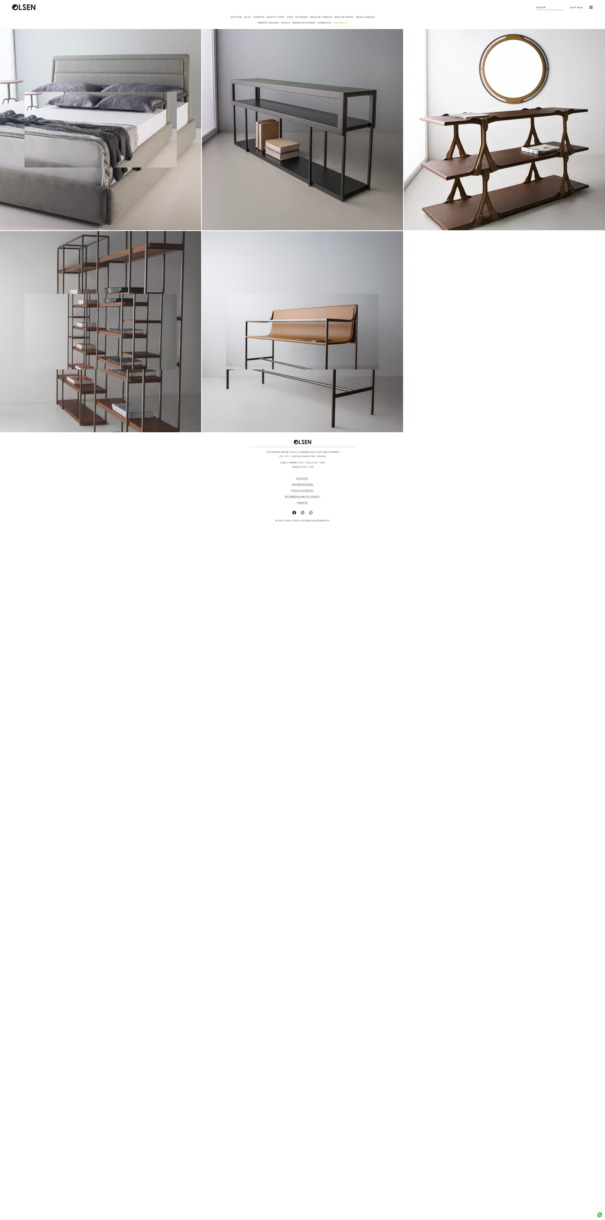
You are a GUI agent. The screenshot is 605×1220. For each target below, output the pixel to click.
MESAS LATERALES (365, 17)
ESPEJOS (285, 23)
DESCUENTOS (340, 23)
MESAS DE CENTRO (344, 17)
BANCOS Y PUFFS (275, 17)
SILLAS (247, 17)
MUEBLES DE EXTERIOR (303, 23)
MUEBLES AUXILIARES (268, 23)
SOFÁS (289, 17)
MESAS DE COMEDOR (321, 17)
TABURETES (259, 17)
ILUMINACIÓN (324, 23)
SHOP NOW (236, 17)
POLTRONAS (301, 17)
